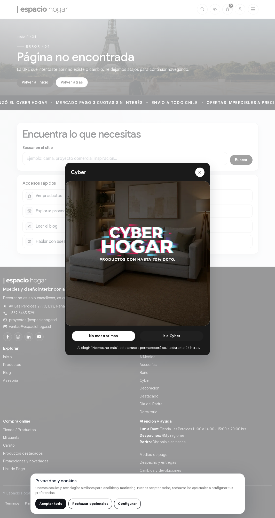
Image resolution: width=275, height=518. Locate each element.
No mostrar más (103, 332)
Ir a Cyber (171, 332)
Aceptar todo (50, 503)
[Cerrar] (200, 169)
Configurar (127, 503)
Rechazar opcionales (90, 503)
